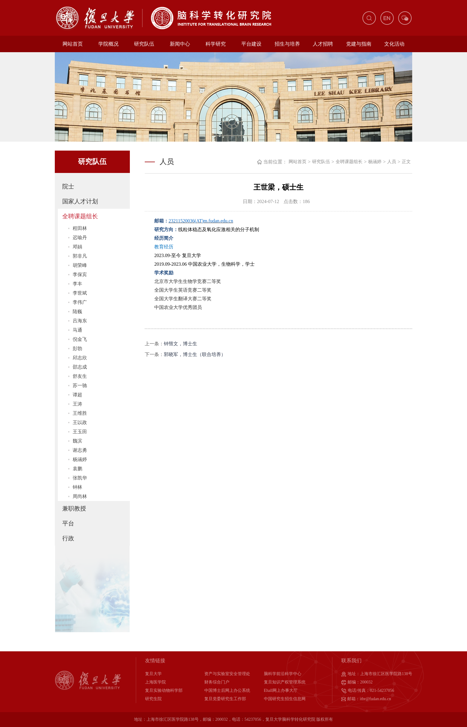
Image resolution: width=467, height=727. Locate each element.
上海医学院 (155, 682)
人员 (391, 161)
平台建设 (251, 44)
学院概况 (108, 44)
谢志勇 (80, 450)
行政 (68, 538)
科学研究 (216, 44)
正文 (406, 161)
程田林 (80, 228)
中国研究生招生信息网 (285, 699)
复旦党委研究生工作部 (225, 699)
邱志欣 (80, 357)
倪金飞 (80, 339)
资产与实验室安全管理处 (227, 674)
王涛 (77, 403)
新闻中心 (180, 44)
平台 (68, 523)
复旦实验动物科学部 (164, 690)
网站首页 (73, 44)
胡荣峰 (80, 265)
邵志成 (80, 366)
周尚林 (80, 496)
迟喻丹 (80, 237)
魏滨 (77, 440)
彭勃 (77, 348)
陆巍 (77, 311)
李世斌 (80, 293)
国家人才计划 (80, 201)
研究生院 (153, 699)
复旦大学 (153, 674)
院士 (68, 186)
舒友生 (80, 376)
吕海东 (80, 320)
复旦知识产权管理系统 (285, 682)
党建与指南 (358, 44)
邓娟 (77, 246)
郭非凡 (80, 256)
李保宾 (80, 274)
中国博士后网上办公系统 (227, 690)
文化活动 (394, 44)
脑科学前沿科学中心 (282, 674)
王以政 (80, 422)
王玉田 (80, 431)
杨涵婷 (80, 459)
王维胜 (80, 413)
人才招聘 (323, 44)
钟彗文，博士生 (180, 343)
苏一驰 (80, 385)
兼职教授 (74, 508)
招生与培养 (287, 44)
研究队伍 (144, 44)
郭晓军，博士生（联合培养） (195, 354)
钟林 (77, 487)
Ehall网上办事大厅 (281, 690)
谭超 (77, 394)
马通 (77, 329)
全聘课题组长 (80, 216)
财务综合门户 (216, 682)
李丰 (77, 283)
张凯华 (80, 477)
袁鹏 (77, 468)
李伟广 (80, 302)
